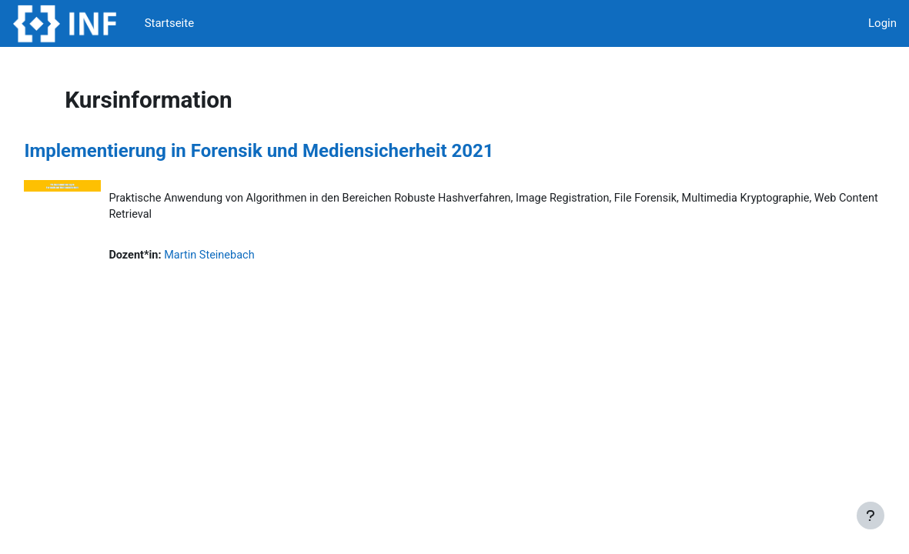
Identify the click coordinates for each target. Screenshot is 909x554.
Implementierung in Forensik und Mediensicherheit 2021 (293, 151)
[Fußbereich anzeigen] (870, 515)
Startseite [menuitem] (169, 23)
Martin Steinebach (247, 256)
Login (882, 23)
